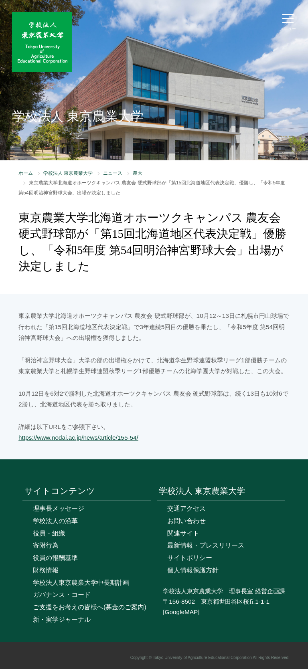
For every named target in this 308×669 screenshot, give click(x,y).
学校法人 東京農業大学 (68, 173)
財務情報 (46, 570)
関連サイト (183, 533)
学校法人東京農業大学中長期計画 (81, 582)
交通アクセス (186, 508)
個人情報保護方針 (193, 570)
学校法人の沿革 (55, 520)
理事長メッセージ (58, 508)
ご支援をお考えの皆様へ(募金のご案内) (89, 607)
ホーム (25, 173)
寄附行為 (46, 545)
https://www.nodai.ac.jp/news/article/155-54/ (78, 437)
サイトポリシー (189, 557)
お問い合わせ (186, 520)
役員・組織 (49, 533)
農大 (137, 173)
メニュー (288, 28)
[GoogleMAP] (181, 611)
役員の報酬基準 (55, 557)
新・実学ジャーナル (62, 619)
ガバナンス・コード (62, 594)
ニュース (112, 173)
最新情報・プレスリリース (205, 545)
